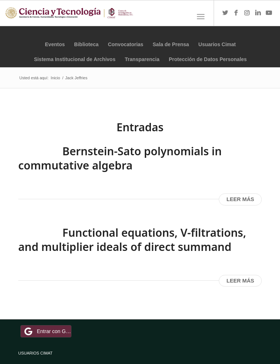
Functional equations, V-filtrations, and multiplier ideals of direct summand (132, 239)
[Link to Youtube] (269, 13)
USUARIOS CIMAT (35, 353)
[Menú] (201, 17)
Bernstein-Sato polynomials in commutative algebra (120, 158)
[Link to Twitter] (225, 13)
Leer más (240, 199)
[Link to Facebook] (236, 13)
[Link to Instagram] (247, 13)
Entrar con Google (47, 331)
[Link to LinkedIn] (258, 13)
